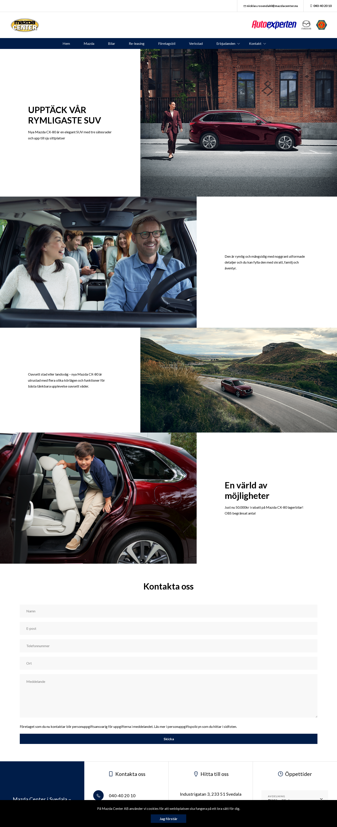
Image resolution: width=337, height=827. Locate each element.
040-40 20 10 (320, 6)
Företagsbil (166, 43)
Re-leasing (136, 43)
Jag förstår (168, 819)
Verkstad (196, 43)
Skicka (168, 739)
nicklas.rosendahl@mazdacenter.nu (270, 6)
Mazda (89, 43)
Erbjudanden (225, 43)
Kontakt (255, 43)
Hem (66, 43)
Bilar (111, 43)
